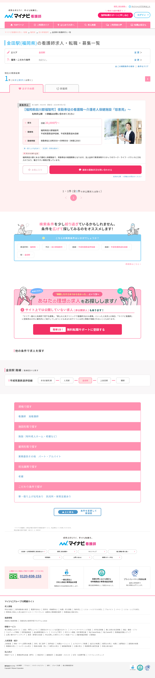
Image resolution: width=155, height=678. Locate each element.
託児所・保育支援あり (51, 148)
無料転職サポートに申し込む (115, 15)
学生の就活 (9, 609)
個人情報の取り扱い (122, 551)
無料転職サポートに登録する (77, 329)
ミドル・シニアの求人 (131, 609)
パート (118, 609)
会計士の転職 (94, 644)
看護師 (22, 416)
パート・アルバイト (50, 456)
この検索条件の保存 (125, 66)
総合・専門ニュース (30, 630)
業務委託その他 (27, 456)
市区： (54, 247)
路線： (83, 247)
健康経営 (49, 655)
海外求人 (77, 609)
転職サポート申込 (107, 557)
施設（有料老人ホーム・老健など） (38, 436)
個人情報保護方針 (68, 665)
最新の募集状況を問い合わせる (95, 169)
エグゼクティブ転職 (80, 644)
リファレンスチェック (96, 655)
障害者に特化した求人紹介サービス (19, 612)
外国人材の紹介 (107, 646)
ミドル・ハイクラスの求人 (92, 609)
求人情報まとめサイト (13, 630)
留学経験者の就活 (21, 609)
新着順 (62, 88)
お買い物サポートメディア (15, 635)
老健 (20, 476)
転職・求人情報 (65, 609)
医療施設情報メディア (123, 632)
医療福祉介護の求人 (71, 612)
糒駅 (123, 380)
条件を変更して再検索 (77, 512)
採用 (48, 665)
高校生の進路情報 (11, 621)
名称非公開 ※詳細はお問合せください (127, 176)
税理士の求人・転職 (109, 644)
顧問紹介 (122, 644)
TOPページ (19, 25)
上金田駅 (104, 380)
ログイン (141, 15)
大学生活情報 (98, 630)
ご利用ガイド (43, 25)
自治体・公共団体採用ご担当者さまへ (32, 551)
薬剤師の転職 (133, 644)
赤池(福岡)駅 (46, 380)
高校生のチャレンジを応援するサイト (53, 630)
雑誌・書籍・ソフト (130, 630)
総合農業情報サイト (41, 632)
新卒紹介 (51, 644)
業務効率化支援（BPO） (26, 655)
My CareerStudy (95, 632)
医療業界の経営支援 (92, 646)
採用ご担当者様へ (120, 6)
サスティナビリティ (38, 665)
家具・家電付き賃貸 (35, 635)
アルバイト (109, 609)
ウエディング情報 (12, 632)
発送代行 (40, 655)
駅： (25, 254)
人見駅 (67, 380)
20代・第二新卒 (39, 644)
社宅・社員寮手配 (79, 655)
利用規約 (47, 557)
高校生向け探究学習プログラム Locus (33, 621)
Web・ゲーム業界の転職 (22, 644)
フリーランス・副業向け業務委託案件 (47, 612)
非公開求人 (19, 80)
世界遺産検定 (26, 632)
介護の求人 (78, 646)
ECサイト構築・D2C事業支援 (75, 632)
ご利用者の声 (116, 25)
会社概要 (19, 665)
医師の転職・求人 (40, 646)
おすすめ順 (26, 88)
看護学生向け (35, 609)
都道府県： (28, 247)
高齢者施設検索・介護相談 (86, 635)
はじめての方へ (67, 25)
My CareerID (107, 632)
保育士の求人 (54, 646)
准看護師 (34, 416)
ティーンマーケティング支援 (80, 630)
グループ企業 (56, 665)
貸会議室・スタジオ (63, 655)
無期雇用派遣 (66, 646)
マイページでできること (140, 6)
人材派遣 (8, 644)
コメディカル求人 (24, 646)
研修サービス (9, 655)
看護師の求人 (11, 646)
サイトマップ (92, 551)
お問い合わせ (77, 557)
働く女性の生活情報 (113, 630)
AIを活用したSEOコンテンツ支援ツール (59, 635)
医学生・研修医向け (50, 609)
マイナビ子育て (56, 632)
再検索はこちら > (133, 264)
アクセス (27, 665)
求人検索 (92, 25)
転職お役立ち (140, 25)
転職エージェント (63, 644)
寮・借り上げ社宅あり (32, 148)
